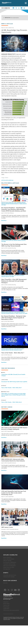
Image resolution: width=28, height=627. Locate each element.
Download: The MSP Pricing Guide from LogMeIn (14, 381)
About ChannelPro (7, 557)
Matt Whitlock (11, 213)
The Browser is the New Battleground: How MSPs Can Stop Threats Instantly (14, 245)
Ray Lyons (10, 354)
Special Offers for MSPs (8, 567)
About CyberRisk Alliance (8, 559)
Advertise (5, 583)
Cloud (15, 202)
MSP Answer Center (7, 527)
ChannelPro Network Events (9, 575)
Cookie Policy (6, 608)
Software (3, 205)
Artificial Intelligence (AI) (7, 180)
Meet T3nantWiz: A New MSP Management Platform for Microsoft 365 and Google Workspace (14, 281)
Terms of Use (6, 605)
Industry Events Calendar (9, 576)
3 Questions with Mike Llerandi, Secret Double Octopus (13, 375)
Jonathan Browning (12, 248)
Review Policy (6, 603)
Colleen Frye (11, 27)
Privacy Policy (6, 607)
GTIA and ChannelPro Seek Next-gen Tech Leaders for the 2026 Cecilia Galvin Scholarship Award (13, 492)
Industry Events (20, 275)
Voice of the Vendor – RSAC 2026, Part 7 (12, 353)
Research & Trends (18, 203)
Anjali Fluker (11, 496)
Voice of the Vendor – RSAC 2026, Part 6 (11, 402)
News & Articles (7, 23)
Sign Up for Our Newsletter (9, 565)
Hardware (19, 202)
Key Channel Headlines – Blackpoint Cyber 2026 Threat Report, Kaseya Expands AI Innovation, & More (13, 317)
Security (25, 203)
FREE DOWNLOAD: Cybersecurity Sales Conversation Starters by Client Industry (13, 460)
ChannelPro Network (11, 463)
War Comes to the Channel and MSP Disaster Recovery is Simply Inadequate (14, 428)
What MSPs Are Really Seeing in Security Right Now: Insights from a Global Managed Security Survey (13, 395)
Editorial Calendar (7, 560)
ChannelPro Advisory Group (9, 564)
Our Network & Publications (9, 562)
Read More (3, 220)
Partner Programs (9, 203)
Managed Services (18, 240)
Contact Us (5, 602)
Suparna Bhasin (10, 431)
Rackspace (4, 64)
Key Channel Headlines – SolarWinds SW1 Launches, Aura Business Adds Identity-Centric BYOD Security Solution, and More (13, 209)
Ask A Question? (6, 569)
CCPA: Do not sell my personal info (11, 610)
